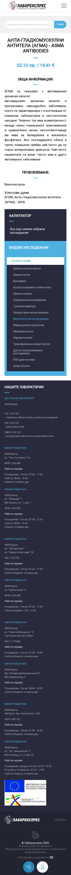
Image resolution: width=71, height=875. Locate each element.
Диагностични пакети (27, 268)
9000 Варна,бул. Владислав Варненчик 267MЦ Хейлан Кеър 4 (22, 673)
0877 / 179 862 (12, 641)
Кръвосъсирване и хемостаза (32, 287)
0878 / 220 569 (12, 508)
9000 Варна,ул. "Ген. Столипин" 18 (17, 455)
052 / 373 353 (12, 557)
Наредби (60, 819)
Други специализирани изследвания (28, 352)
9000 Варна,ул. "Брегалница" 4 (15, 588)
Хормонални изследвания (29, 299)
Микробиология (23, 331)
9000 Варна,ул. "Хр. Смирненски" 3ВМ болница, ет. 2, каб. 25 (19, 751)
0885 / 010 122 (12, 432)
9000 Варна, (11, 404)
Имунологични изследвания (30, 318)
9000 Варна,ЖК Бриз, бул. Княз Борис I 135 (22, 711)
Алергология (21, 365)
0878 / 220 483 (12, 463)
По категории (20, 261)
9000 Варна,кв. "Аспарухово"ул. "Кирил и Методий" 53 (19, 548)
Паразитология (22, 337)
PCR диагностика (24, 359)
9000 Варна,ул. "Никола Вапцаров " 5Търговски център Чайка (19, 632)
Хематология (21, 274)
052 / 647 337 (12, 413)
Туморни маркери (24, 306)
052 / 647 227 (12, 422)
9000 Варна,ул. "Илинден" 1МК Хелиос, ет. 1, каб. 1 (18, 499)
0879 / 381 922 (12, 719)
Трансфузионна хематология (31, 344)
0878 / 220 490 (12, 595)
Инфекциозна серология (28, 325)
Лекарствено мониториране (31, 312)
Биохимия (19, 281)
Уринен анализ (22, 293)
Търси (60, 24)
